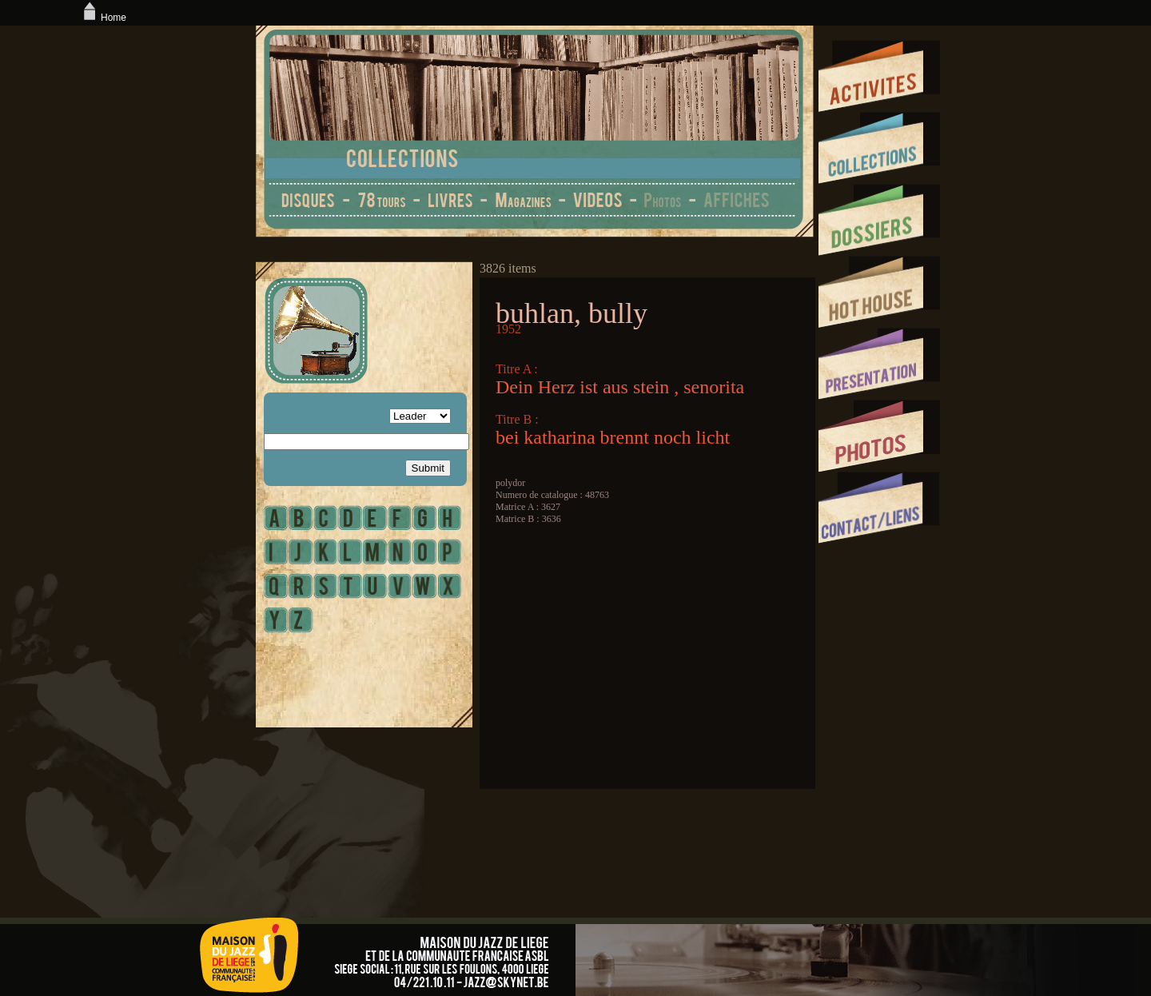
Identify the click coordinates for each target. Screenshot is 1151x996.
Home (103, 17)
